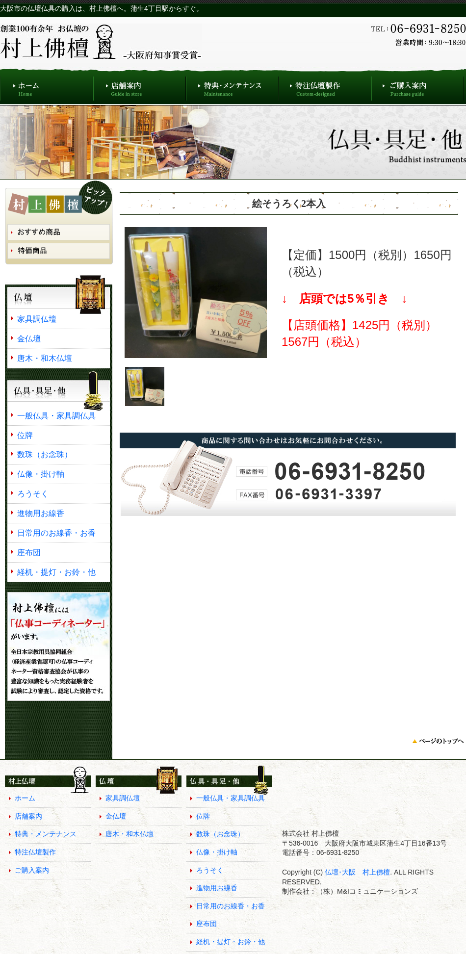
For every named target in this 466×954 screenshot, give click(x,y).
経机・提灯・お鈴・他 (56, 571)
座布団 (29, 552)
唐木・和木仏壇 (44, 358)
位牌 (25, 435)
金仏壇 (29, 338)
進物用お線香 (40, 513)
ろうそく (33, 493)
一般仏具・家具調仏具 (56, 415)
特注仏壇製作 (325, 86)
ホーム (46, 86)
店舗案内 (139, 86)
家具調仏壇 (36, 318)
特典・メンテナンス (232, 86)
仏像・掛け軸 (40, 473)
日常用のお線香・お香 (56, 532)
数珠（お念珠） (44, 454)
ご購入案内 (417, 86)
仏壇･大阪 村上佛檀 (356, 872)
